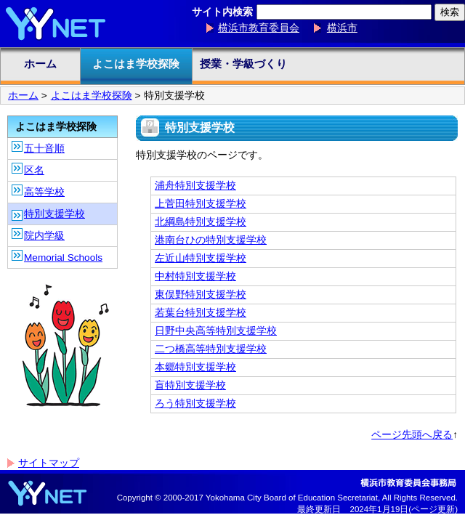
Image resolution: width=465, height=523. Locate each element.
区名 (34, 170)
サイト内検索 (222, 11)
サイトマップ (48, 463)
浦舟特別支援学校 (195, 185)
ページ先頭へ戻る (412, 434)
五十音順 (44, 148)
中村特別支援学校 (195, 276)
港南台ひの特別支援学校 (211, 240)
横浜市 (342, 28)
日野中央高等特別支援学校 (216, 330)
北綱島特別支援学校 (200, 221)
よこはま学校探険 (135, 63)
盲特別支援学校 (190, 385)
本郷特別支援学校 (195, 367)
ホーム (40, 63)
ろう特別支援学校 (195, 403)
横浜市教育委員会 (258, 28)
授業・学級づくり (243, 63)
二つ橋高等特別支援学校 (211, 349)
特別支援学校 (54, 213)
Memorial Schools (63, 257)
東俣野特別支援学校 (200, 294)
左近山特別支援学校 (200, 258)
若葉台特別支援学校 (200, 312)
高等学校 (44, 192)
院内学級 (44, 235)
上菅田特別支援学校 (200, 203)
